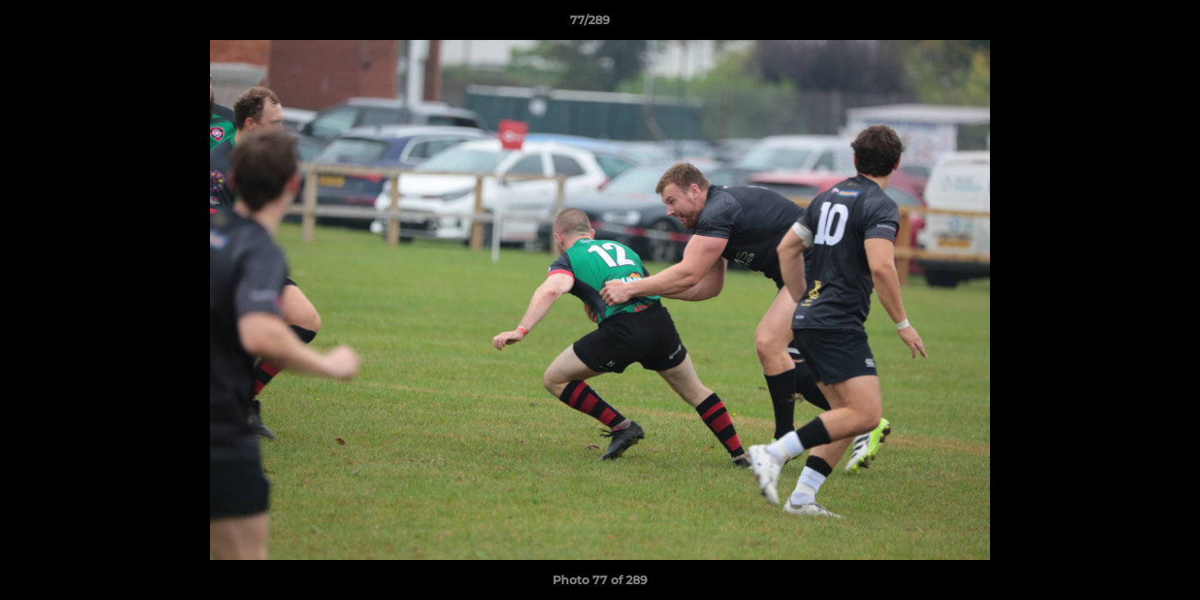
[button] (1130, 24)
